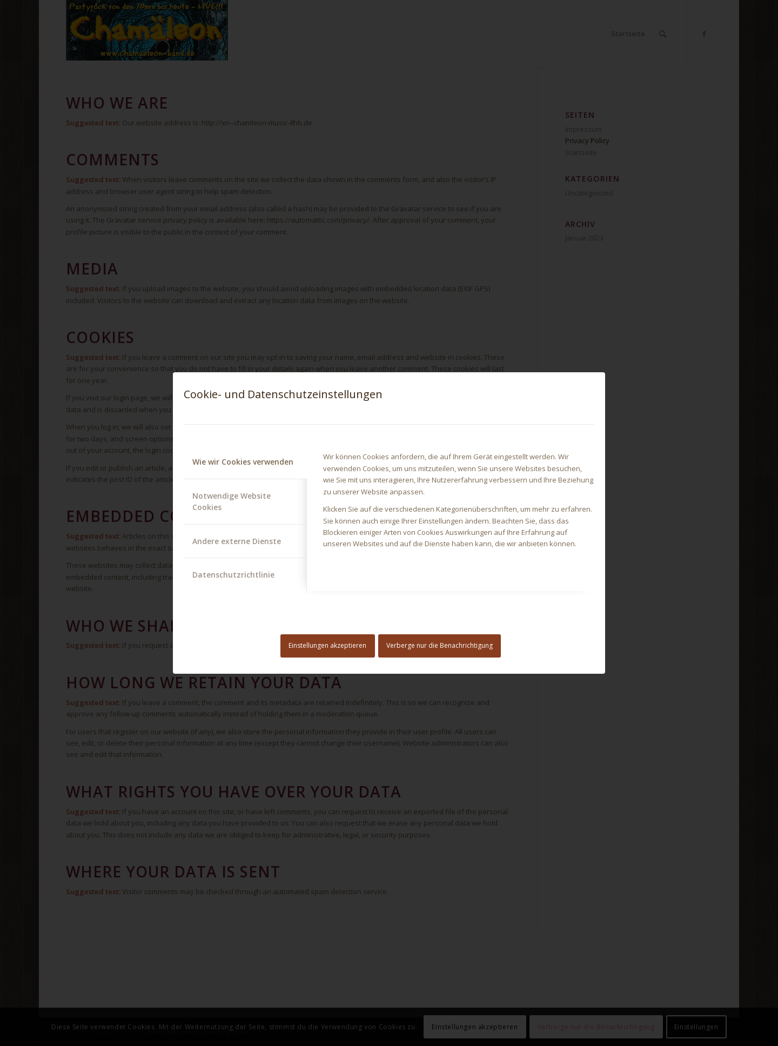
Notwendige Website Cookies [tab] (231, 501)
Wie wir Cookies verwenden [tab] (242, 462)
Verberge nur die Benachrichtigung (439, 645)
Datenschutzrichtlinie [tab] (233, 574)
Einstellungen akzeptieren (327, 645)
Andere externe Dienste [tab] (236, 541)
